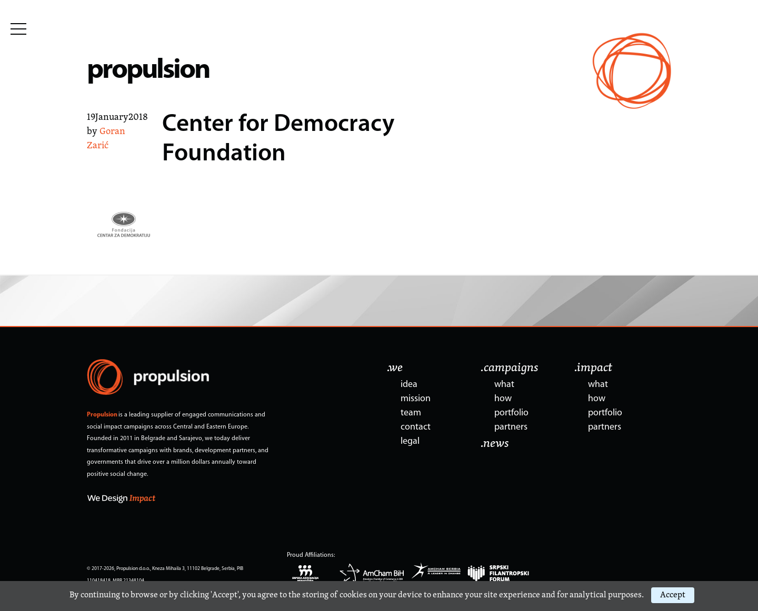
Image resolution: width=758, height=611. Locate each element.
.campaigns (509, 368)
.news (495, 443)
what (504, 385)
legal (410, 441)
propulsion (148, 70)
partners (510, 427)
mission (416, 399)
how (503, 399)
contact (416, 427)
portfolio (511, 413)
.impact (593, 368)
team (411, 413)
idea (409, 385)
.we (395, 368)
